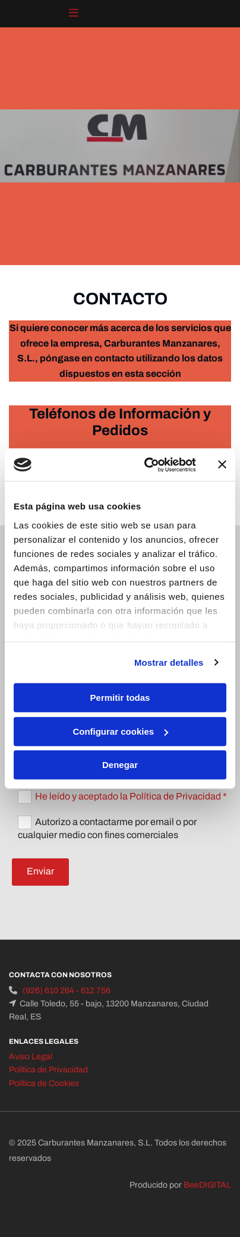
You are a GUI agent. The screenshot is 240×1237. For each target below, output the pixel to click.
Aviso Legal (30, 1056)
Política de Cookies (44, 1083)
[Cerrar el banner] (222, 465)
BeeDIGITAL (207, 1185)
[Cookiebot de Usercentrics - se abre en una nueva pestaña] (147, 465)
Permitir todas (120, 698)
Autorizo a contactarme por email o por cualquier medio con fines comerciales (107, 828)
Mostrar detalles (169, 662)
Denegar (120, 765)
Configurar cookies (120, 731)
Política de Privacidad (48, 1069)
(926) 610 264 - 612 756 (66, 990)
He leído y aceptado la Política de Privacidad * (131, 796)
